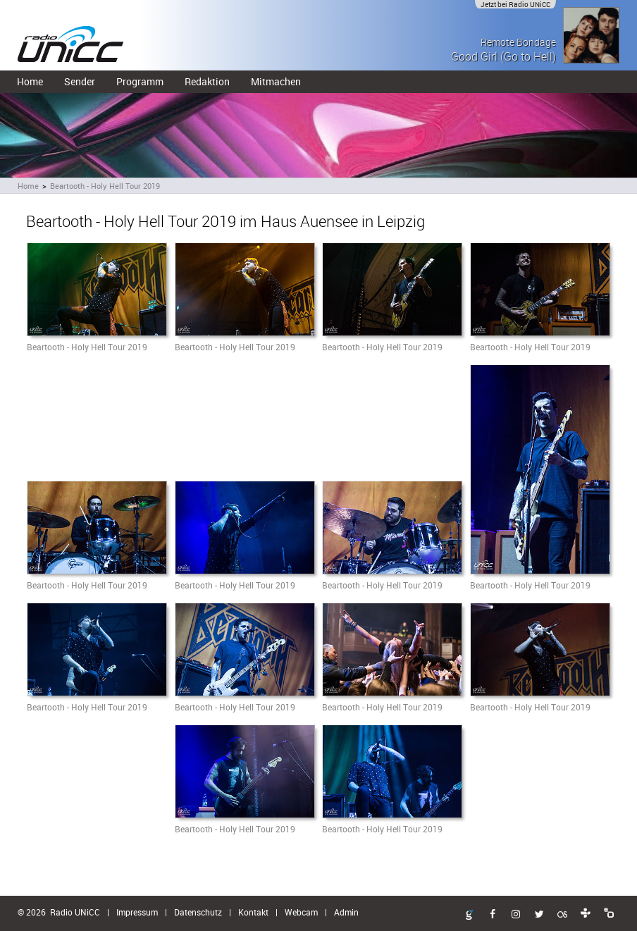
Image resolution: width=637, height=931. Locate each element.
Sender (79, 81)
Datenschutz (198, 912)
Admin (346, 912)
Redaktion (207, 81)
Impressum (137, 912)
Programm (139, 81)
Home (30, 81)
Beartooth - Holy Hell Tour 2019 (105, 185)
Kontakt (253, 912)
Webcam (301, 912)
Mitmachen (276, 81)
